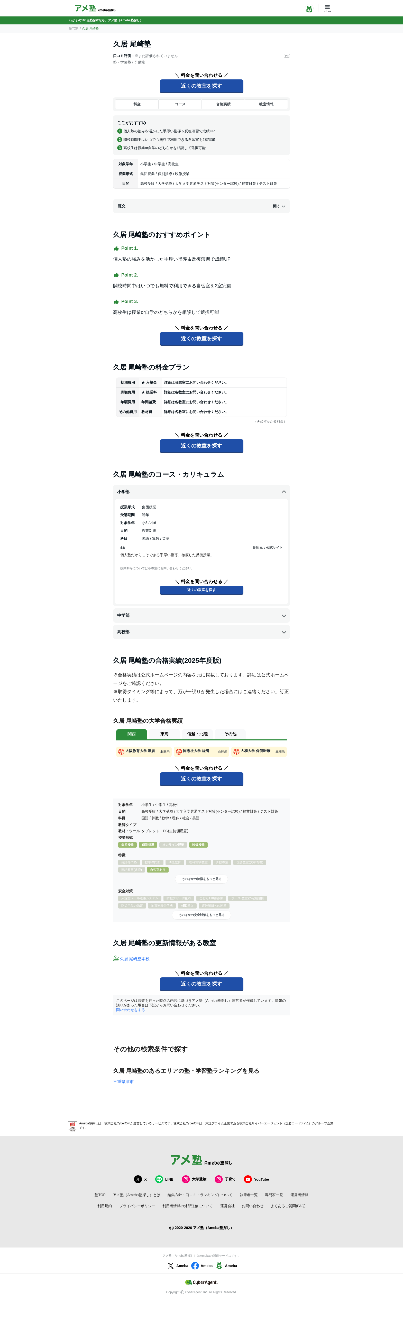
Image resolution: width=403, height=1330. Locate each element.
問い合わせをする (130, 1010)
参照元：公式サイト (268, 547)
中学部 (202, 615)
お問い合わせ (252, 1206)
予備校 (139, 62)
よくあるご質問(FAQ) (288, 1206)
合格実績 (223, 104)
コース (180, 104)
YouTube (256, 1179)
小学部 (202, 492)
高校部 (202, 632)
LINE (164, 1179)
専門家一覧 (274, 1195)
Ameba (177, 1265)
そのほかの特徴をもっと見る (201, 879)
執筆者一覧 (249, 1195)
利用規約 (104, 1206)
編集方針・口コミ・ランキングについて (200, 1195)
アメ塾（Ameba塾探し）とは (136, 1195)
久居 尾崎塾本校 (135, 959)
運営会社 (227, 1206)
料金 (137, 104)
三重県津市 (123, 1081)
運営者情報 (299, 1195)
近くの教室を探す (201, 86)
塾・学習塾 (122, 62)
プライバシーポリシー (137, 1206)
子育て (225, 1179)
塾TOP (73, 28)
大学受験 (194, 1179)
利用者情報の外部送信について (187, 1206)
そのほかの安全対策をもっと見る (201, 915)
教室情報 (266, 104)
